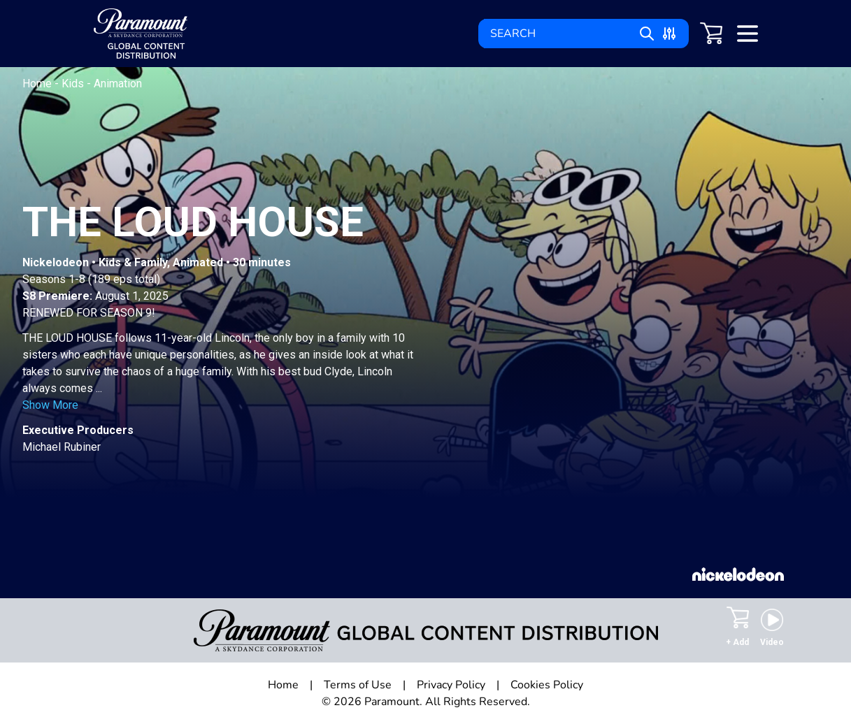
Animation (118, 83)
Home (38, 83)
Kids (74, 83)
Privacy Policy (451, 685)
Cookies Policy (546, 685)
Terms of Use (358, 685)
